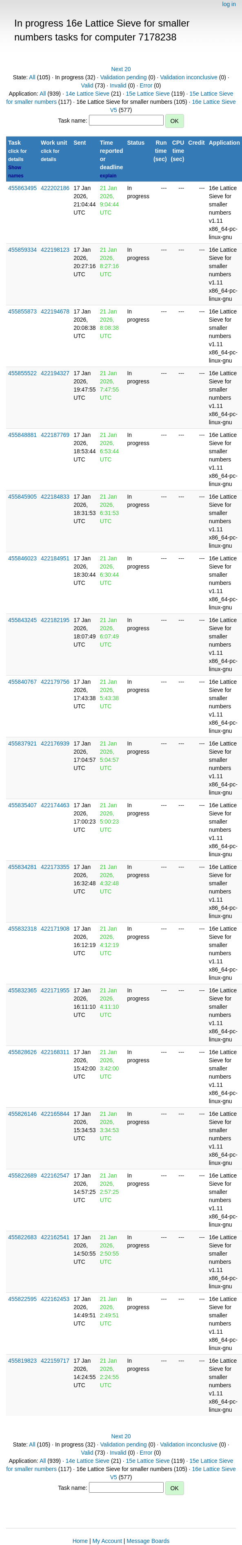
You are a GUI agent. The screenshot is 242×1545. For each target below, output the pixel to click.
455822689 (22, 1175)
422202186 (55, 188)
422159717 (55, 1360)
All (32, 77)
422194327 (55, 373)
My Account (107, 1541)
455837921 (22, 743)
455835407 (22, 805)
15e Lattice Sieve (148, 93)
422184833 (55, 496)
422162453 (55, 1299)
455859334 (22, 249)
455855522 (22, 373)
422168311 (55, 1052)
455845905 (22, 496)
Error (146, 85)
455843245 (22, 620)
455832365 (22, 990)
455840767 (22, 681)
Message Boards (148, 1541)
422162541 (55, 1237)
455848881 (22, 435)
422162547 (55, 1175)
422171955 (55, 990)
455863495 (22, 188)
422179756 (55, 681)
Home (80, 1541)
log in (229, 4)
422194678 (55, 311)
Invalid (118, 85)
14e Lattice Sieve (87, 93)
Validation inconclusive (189, 77)
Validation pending (123, 77)
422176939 (55, 743)
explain (108, 176)
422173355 (55, 867)
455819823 (22, 1360)
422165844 (55, 1114)
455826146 (22, 1114)
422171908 (55, 928)
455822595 (22, 1299)
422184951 (55, 558)
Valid (87, 85)
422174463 (55, 805)
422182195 (55, 620)
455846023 (22, 558)
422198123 (55, 249)
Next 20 (121, 69)
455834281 (22, 867)
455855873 (22, 311)
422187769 (55, 435)
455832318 (22, 928)
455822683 (22, 1237)
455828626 (22, 1052)
